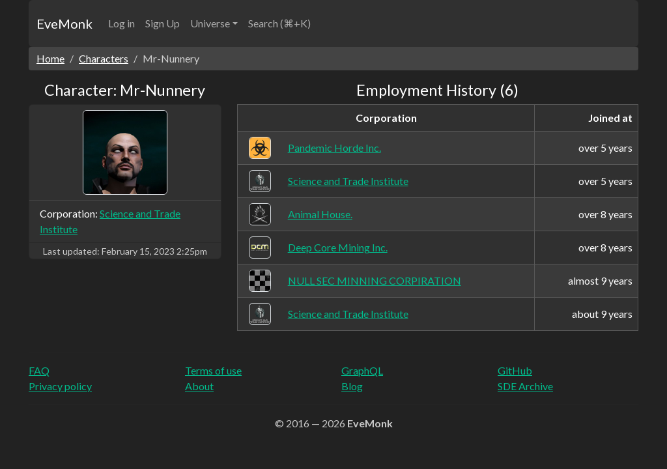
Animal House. (320, 214)
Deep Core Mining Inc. (338, 247)
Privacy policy (60, 386)
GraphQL (362, 370)
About (199, 386)
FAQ (39, 370)
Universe (210, 23)
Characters (103, 58)
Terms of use (213, 370)
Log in (121, 23)
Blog (352, 386)
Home (50, 58)
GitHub (515, 370)
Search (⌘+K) (279, 23)
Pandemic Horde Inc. (334, 147)
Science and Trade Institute (348, 181)
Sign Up (162, 23)
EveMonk (64, 23)
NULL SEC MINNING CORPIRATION (374, 280)
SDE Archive (525, 386)
